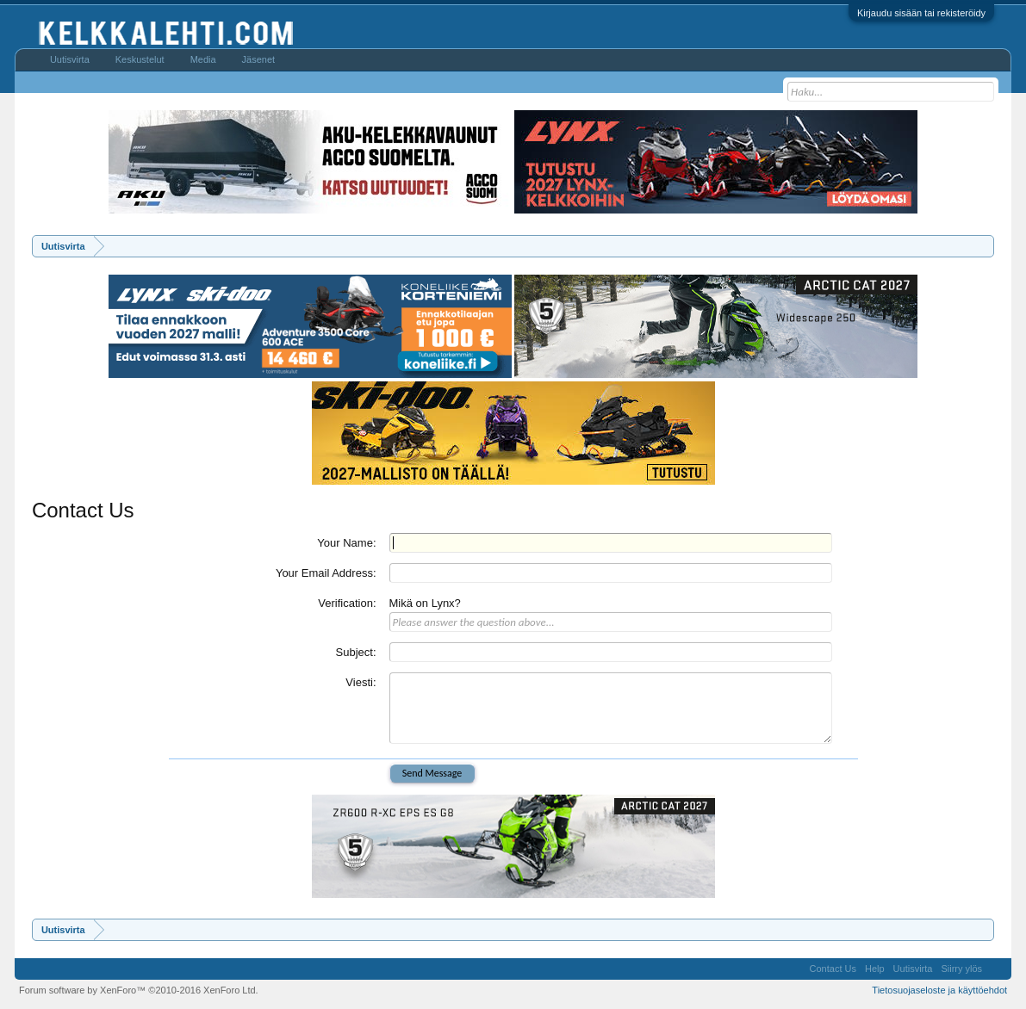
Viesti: (360, 682)
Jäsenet (259, 59)
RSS (997, 969)
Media (203, 59)
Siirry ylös (961, 968)
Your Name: (346, 542)
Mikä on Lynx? (425, 603)
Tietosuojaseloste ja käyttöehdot (939, 990)
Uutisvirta (70, 59)
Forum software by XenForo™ (138, 990)
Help (875, 968)
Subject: (356, 652)
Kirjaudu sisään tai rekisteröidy (921, 13)
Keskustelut (140, 59)
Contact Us (833, 968)
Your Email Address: (326, 572)
